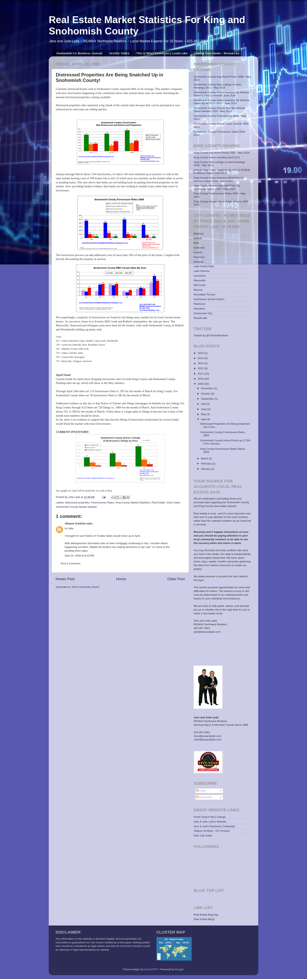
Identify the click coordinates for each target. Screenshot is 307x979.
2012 (201, 368)
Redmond (199, 303)
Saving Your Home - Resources (216, 53)
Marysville (199, 280)
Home (121, 579)
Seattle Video (119, 53)
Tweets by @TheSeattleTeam (211, 335)
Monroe (198, 289)
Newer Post (65, 579)
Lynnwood (200, 275)
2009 (201, 383)
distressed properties (77, 502)
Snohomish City (203, 313)
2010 (201, 378)
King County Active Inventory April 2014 (217, 157)
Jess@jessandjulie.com (207, 736)
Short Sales (173, 502)
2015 (201, 353)
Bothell (198, 238)
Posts (201, 790)
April (204, 419)
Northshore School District (209, 299)
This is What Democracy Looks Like (162, 53)
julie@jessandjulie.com (207, 631)
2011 (201, 373)
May (204, 414)
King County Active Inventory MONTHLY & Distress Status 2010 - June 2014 (218, 179)
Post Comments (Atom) (85, 586)
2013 (201, 363)
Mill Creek (199, 285)
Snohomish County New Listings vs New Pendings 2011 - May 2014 (217, 86)
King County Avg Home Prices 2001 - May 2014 (222, 152)
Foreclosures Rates (102, 502)
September (208, 398)
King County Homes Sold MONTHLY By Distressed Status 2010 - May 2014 (217, 187)
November (207, 388)
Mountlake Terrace (204, 294)
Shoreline (199, 308)
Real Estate (158, 502)
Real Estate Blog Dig (206, 914)
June (204, 409)
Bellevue (199, 233)
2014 (201, 358)
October (206, 393)
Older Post (176, 579)
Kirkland (198, 261)
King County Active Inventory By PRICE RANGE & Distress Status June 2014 (222, 171)
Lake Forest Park (204, 266)
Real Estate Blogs (204, 919)
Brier (196, 243)
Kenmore (199, 257)
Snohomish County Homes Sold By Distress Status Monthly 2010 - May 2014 (219, 110)
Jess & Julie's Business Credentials (214, 826)
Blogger (179, 969)
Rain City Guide (203, 835)
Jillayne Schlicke (75, 523)
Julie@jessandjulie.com (207, 739)
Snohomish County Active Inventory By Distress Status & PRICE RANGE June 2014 (221, 94)
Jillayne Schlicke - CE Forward (211, 830)
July (203, 403)
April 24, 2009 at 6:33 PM (79, 555)
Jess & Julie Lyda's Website (210, 821)
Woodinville (200, 318)
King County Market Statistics (133, 502)
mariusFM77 (151, 969)
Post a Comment (70, 563)
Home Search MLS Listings (210, 816)
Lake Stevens (202, 271)
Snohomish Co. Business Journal (79, 53)
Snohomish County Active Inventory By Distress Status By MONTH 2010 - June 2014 (221, 102)
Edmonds (199, 247)
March (205, 458)
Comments (204, 797)
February (206, 463)
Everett (198, 252)
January (206, 468)
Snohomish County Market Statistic (76, 506)
